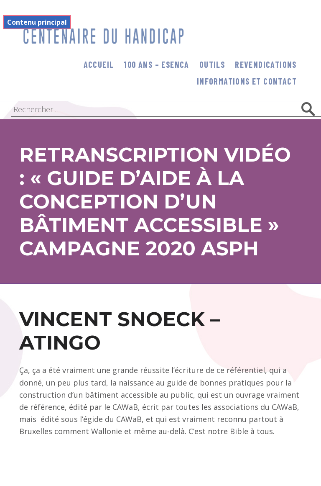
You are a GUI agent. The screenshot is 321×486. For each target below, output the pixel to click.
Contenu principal (37, 22)
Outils (212, 64)
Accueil (99, 64)
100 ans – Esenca (156, 64)
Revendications (266, 64)
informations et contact (247, 81)
